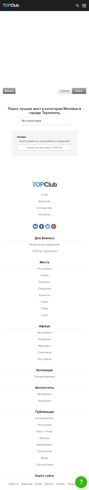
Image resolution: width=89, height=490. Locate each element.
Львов (60, 484)
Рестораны (45, 268)
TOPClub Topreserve (44, 251)
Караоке (44, 281)
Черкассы (74, 484)
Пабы (44, 308)
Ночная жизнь (44, 418)
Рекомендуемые (44, 376)
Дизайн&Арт (44, 444)
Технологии (44, 451)
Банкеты (44, 295)
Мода (44, 457)
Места (44, 262)
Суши (44, 315)
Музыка (44, 438)
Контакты (44, 214)
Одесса (13, 484)
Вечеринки (44, 332)
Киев (38, 484)
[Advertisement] (44, 57)
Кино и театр (44, 431)
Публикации (44, 412)
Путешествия (44, 464)
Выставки (44, 345)
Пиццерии (44, 288)
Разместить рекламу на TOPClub (44, 147)
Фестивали (44, 359)
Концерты (44, 339)
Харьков (26, 484)
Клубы (45, 275)
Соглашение (44, 207)
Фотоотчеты (44, 388)
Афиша (44, 326)
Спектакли (44, 352)
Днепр (49, 484)
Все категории (31, 121)
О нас (44, 194)
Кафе (44, 301)
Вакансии (44, 201)
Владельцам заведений (44, 244)
